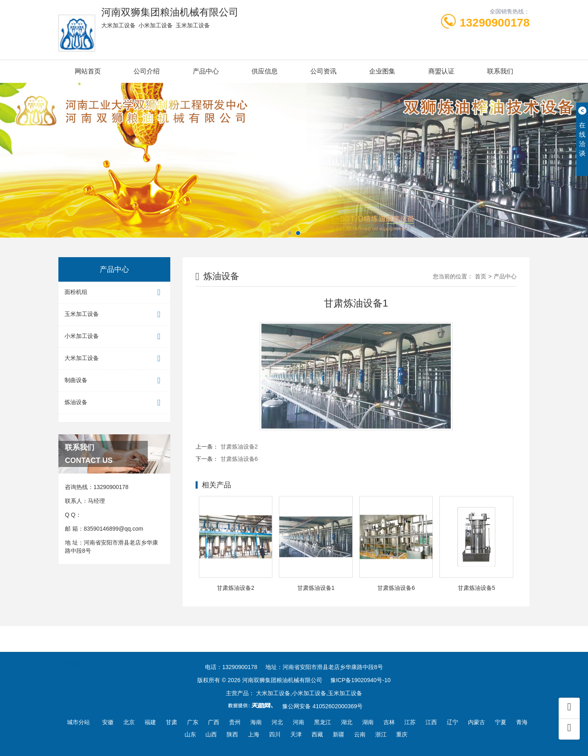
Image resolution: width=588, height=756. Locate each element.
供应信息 (265, 71)
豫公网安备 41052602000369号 (322, 706)
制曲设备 (114, 380)
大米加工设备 (114, 358)
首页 (480, 276)
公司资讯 (323, 71)
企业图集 (382, 71)
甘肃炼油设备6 (239, 459)
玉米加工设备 (114, 314)
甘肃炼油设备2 (239, 446)
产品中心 (206, 71)
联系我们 (500, 71)
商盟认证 (441, 71)
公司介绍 (147, 71)
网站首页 (88, 71)
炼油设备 (114, 402)
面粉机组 (114, 292)
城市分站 (78, 722)
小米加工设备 (114, 336)
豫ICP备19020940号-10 (360, 680)
